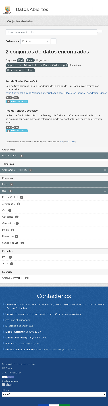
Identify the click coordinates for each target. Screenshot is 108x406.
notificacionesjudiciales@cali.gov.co (56, 349)
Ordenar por (12, 41)
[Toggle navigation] (97, 9)
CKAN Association (11, 372)
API (61, 142)
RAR (16, 98)
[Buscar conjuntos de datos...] (51, 32)
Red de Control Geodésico (22, 110)
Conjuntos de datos (20, 21)
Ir (53, 41)
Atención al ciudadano (18, 320)
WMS (9, 98)
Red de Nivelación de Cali (21, 81)
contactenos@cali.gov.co (27, 343)
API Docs (71, 142)
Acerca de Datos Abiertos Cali (18, 364)
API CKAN (7, 368)
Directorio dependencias (19, 325)
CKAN (7, 384)
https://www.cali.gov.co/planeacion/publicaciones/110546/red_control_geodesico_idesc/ (56, 93)
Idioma (6, 390)
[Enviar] (99, 31)
